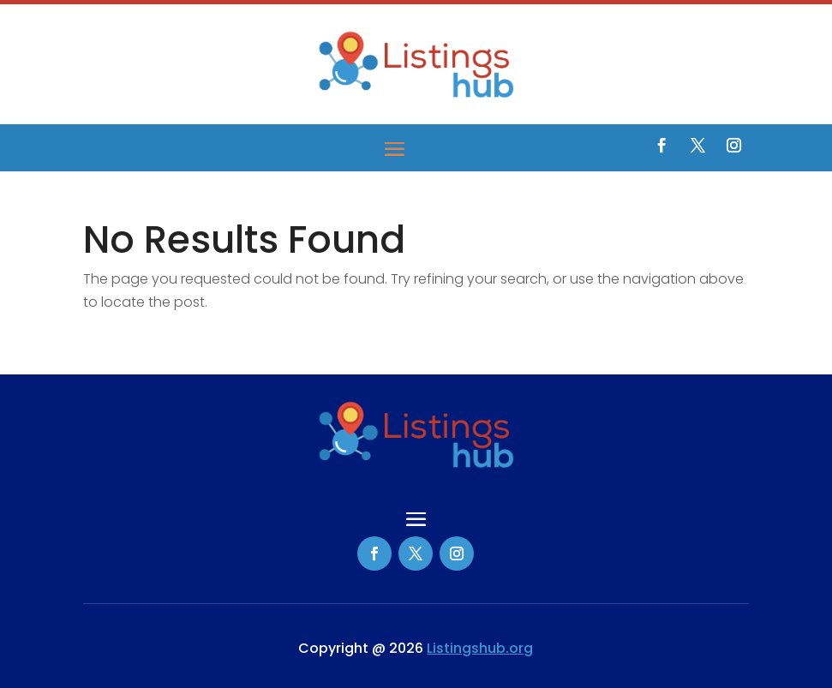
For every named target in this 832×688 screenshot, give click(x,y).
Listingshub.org (480, 648)
